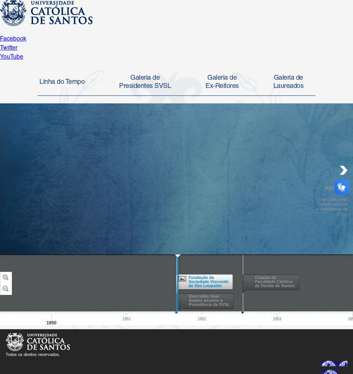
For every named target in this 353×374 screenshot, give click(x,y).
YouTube (11, 57)
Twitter (8, 48)
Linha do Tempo (61, 82)
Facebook (13, 39)
